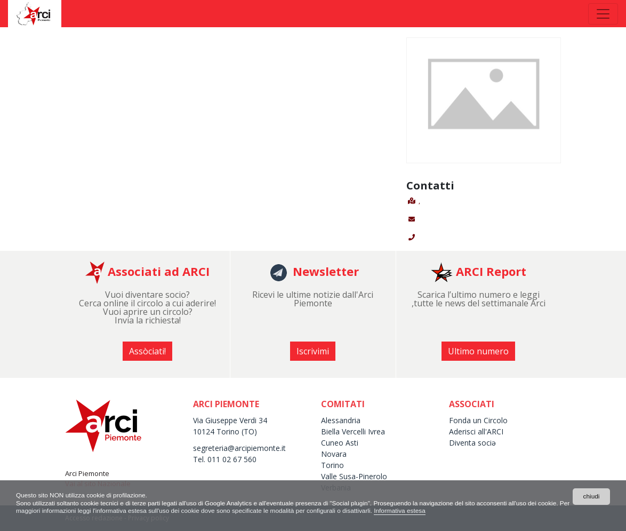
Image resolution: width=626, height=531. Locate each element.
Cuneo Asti (339, 443)
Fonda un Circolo (478, 420)
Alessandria (340, 420)
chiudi (591, 496)
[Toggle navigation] (603, 14)
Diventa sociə (472, 443)
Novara (334, 454)
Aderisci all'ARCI (476, 431)
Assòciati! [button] (147, 351)
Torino (332, 465)
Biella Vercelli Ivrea (353, 431)
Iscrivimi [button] (312, 351)
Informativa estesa (417, 510)
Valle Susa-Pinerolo (354, 476)
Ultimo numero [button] (478, 351)
